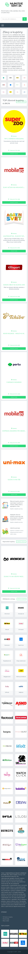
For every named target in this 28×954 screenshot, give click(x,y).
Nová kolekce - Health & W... (14, 333)
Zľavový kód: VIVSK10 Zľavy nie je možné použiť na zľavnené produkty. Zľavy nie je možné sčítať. (14, 240)
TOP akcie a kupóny (8, 917)
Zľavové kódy (6, 918)
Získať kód (14, 251)
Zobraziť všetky (21, 101)
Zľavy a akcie (6, 920)
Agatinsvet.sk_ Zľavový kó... (14, 236)
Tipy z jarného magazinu (14, 139)
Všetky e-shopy (21, 599)
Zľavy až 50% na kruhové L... (14, 187)
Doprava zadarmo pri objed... (14, 431)
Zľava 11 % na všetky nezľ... (14, 576)
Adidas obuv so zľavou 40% (14, 285)
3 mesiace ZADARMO (14, 382)
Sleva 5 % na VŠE (14, 479)
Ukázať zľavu (14, 153)
